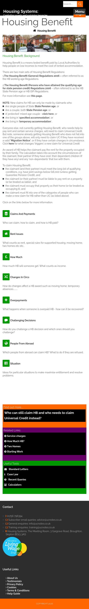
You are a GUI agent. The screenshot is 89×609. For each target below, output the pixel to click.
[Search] (71, 4)
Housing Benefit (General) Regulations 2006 (34, 75)
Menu (80, 12)
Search (80, 4)
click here (48, 114)
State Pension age (45, 106)
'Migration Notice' (20, 140)
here (11, 143)
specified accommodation (34, 117)
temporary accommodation (35, 121)
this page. (37, 96)
